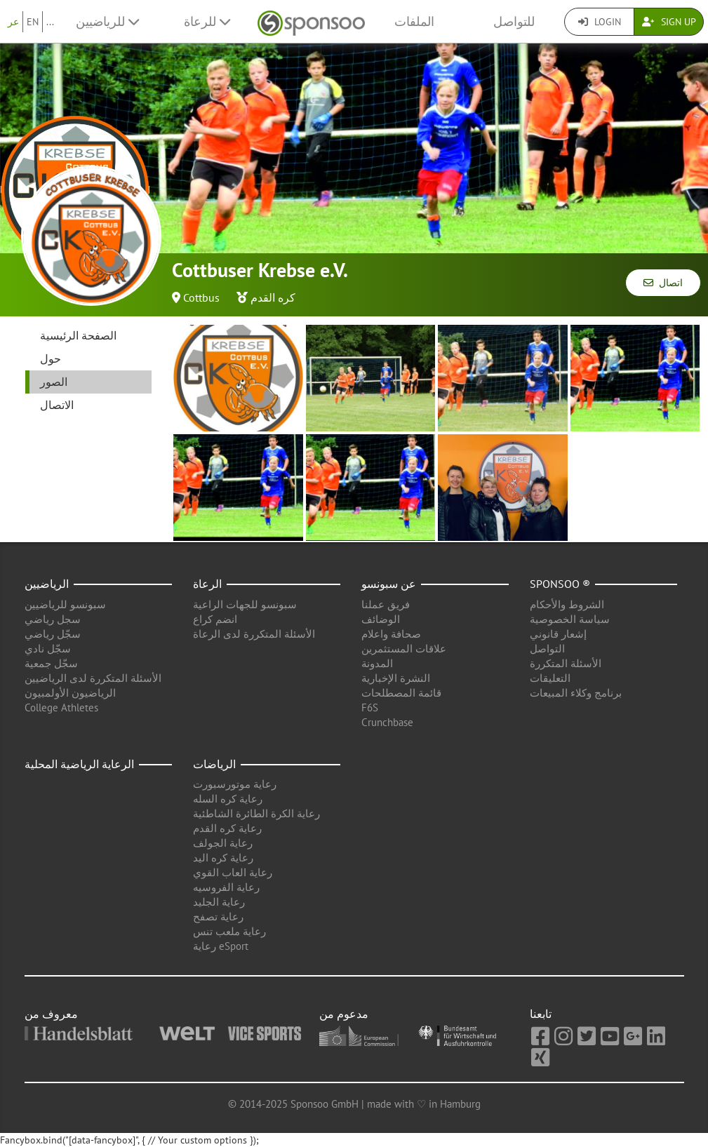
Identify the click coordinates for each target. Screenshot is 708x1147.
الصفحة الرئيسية (78, 335)
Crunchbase (387, 722)
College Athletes (61, 707)
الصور (53, 382)
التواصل (547, 648)
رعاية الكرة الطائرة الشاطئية (256, 813)
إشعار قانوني (558, 633)
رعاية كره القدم (227, 828)
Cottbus (201, 297)
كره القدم (273, 297)
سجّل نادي (48, 648)
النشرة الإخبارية (395, 678)
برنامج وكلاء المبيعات (576, 692)
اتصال (663, 282)
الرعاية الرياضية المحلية (79, 764)
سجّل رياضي (53, 633)
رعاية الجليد (219, 901)
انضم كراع (215, 619)
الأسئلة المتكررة (565, 663)
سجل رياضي (53, 619)
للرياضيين (107, 21)
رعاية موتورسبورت (234, 784)
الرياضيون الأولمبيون (70, 692)
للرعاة (207, 21)
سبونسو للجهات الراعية (245, 604)
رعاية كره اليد (223, 857)
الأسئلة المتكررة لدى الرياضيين (93, 678)
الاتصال (57, 405)
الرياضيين (47, 584)
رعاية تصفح (218, 916)
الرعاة (207, 584)
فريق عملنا (385, 604)
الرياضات (214, 764)
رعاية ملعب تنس (229, 931)
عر (13, 21)
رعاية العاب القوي (232, 872)
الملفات (414, 21)
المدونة (377, 663)
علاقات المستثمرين (403, 648)
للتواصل (514, 21)
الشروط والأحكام (567, 604)
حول (50, 358)
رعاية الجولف (223, 843)
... (50, 21)
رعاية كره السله (227, 798)
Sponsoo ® (560, 584)
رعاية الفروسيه (226, 887)
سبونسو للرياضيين (65, 604)
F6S (369, 707)
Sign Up (669, 21)
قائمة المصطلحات (401, 692)
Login (599, 21)
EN (33, 21)
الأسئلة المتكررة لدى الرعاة (254, 633)
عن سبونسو (388, 584)
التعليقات (550, 678)
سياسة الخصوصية (570, 619)
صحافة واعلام (391, 633)
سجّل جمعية (51, 663)
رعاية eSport (220, 946)
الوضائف (380, 619)
